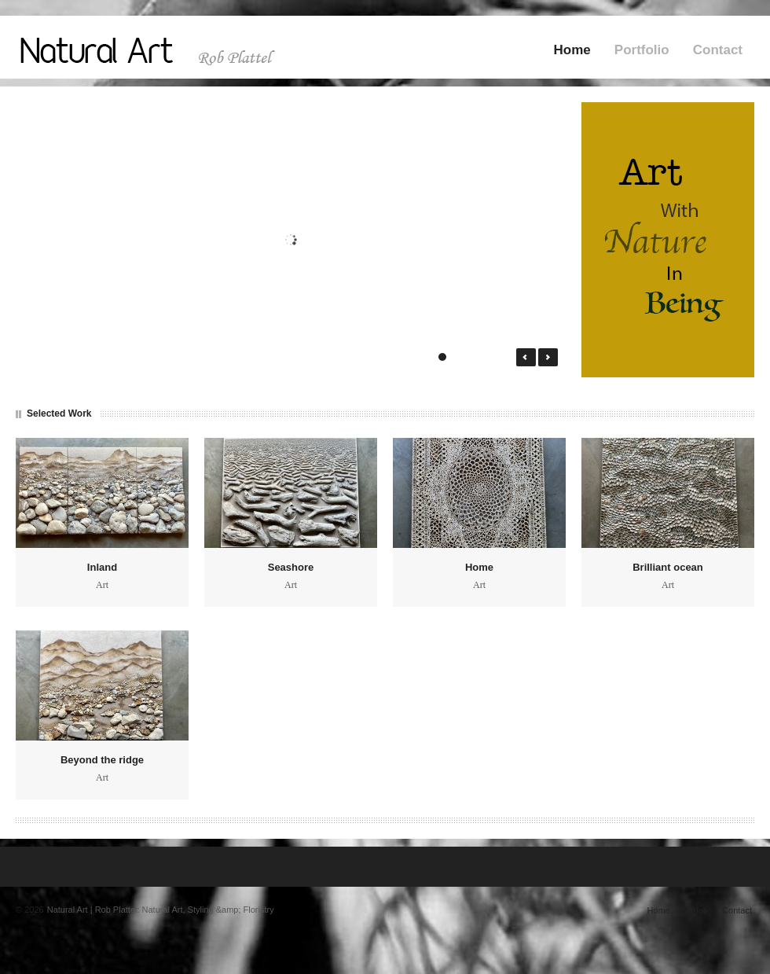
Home (572, 49)
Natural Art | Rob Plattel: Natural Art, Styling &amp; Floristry (160, 909)
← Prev (526, 357)
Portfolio (641, 49)
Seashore (291, 567)
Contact (717, 49)
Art (102, 584)
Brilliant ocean (667, 567)
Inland (102, 567)
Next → (548, 357)
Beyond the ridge (102, 760)
